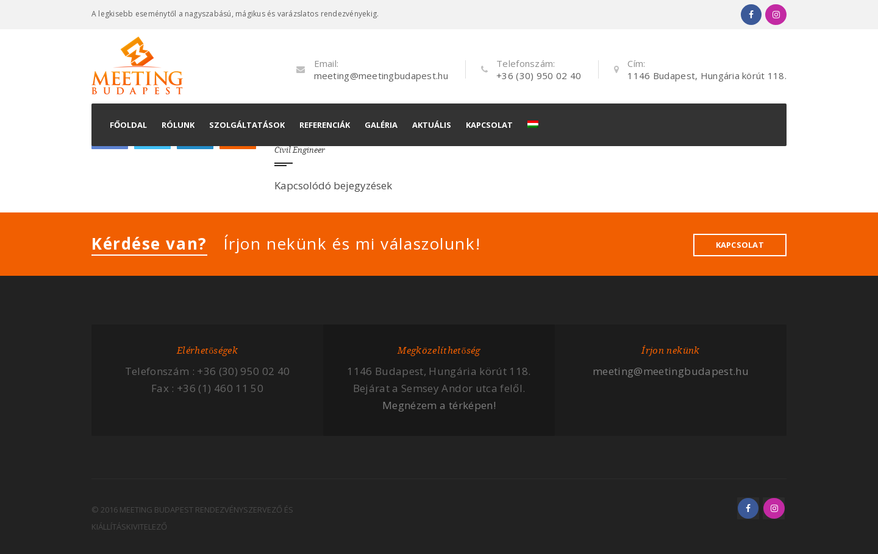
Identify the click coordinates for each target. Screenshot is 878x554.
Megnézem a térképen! (439, 405)
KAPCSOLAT (740, 244)
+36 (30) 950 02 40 (538, 75)
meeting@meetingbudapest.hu (381, 75)
